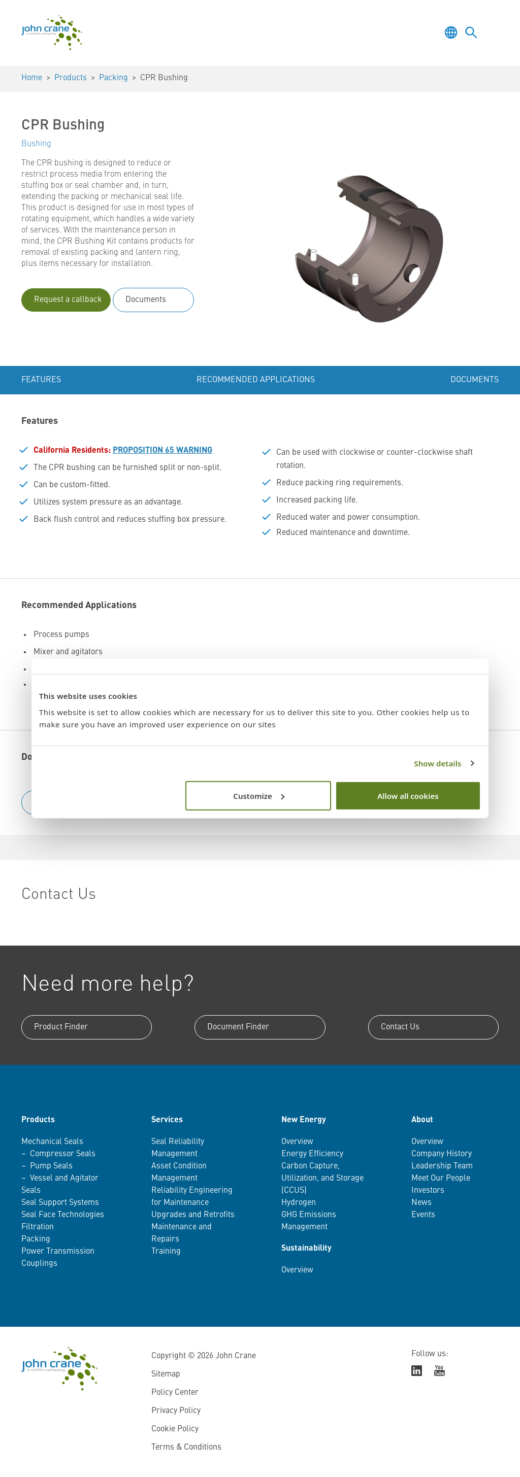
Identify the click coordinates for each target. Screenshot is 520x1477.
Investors (427, 1191)
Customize (258, 795)
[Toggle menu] (491, 32)
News (421, 1203)
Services (167, 1120)
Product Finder (61, 1027)
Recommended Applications (256, 380)
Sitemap (165, 1374)
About (422, 1120)
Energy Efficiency (312, 1154)
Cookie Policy (175, 1429)
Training (166, 1252)
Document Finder (238, 1027)
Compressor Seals (62, 1154)
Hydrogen (298, 1203)
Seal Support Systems (60, 1203)
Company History (441, 1154)
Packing (113, 78)
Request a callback (68, 300)
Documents (145, 300)
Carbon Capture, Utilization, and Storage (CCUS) (322, 1178)
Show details (437, 763)
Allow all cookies (407, 795)
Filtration (37, 1227)
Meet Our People (440, 1178)
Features (41, 380)
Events (423, 1215)
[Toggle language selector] (451, 32)
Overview (297, 1142)
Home (31, 78)
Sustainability (306, 1249)
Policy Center (175, 1393)
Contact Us (400, 1027)
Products (70, 78)
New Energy (303, 1120)
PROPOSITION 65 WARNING (162, 451)
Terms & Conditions (186, 1448)
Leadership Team (442, 1166)
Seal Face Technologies (62, 1215)
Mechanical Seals (52, 1142)
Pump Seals (51, 1166)
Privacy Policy (176, 1411)
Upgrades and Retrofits (193, 1215)
